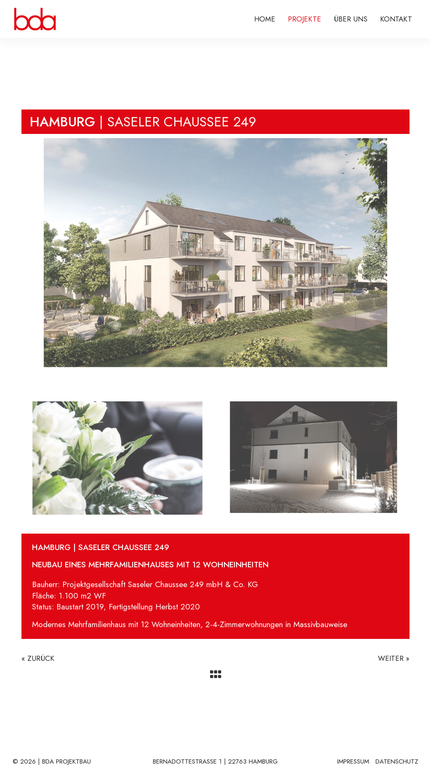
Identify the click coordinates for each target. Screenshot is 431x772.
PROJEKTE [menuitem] (304, 19)
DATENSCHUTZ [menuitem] (396, 762)
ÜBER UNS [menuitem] (350, 19)
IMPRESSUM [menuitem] (353, 762)
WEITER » (394, 658)
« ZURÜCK (37, 658)
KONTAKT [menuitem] (396, 19)
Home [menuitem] (264, 19)
